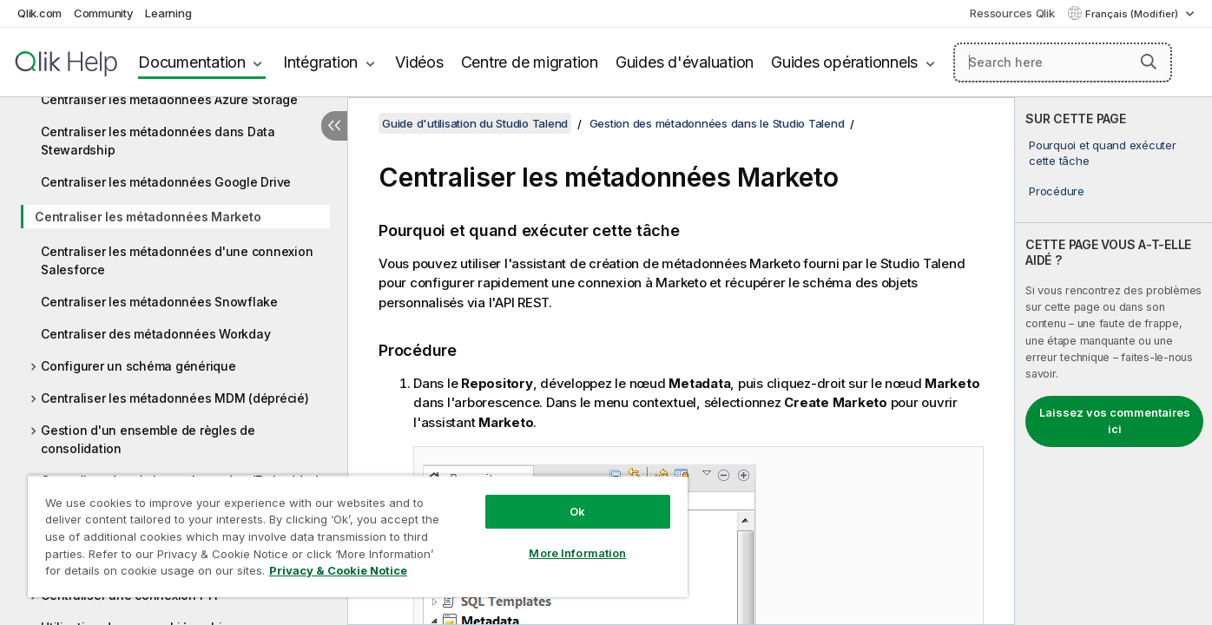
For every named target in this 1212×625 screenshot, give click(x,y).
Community (104, 13)
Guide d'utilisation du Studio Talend (475, 123)
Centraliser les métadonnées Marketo (147, 216)
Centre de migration (529, 62)
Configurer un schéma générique (138, 366)
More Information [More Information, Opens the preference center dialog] (577, 553)
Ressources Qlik (1012, 13)
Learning (168, 13)
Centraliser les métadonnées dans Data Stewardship (158, 140)
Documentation (192, 62)
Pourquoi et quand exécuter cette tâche (1102, 153)
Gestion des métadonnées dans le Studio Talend (717, 123)
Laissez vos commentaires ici (1114, 421)
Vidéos (419, 62)
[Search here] (1062, 62)
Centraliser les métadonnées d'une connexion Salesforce (177, 260)
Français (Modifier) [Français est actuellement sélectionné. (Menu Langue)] (1133, 14)
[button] (1149, 61)
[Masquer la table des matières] (334, 126)
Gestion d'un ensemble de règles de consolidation (148, 439)
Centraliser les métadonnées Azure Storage (169, 99)
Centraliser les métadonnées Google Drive (166, 181)
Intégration (320, 62)
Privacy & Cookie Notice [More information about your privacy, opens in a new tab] (338, 570)
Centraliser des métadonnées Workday (155, 333)
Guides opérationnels (844, 62)
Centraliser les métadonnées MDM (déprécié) (175, 398)
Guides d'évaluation (685, 62)
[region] (358, 536)
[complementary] (1113, 361)
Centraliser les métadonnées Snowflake (159, 301)
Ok (577, 511)
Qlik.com (39, 13)
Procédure (1056, 191)
